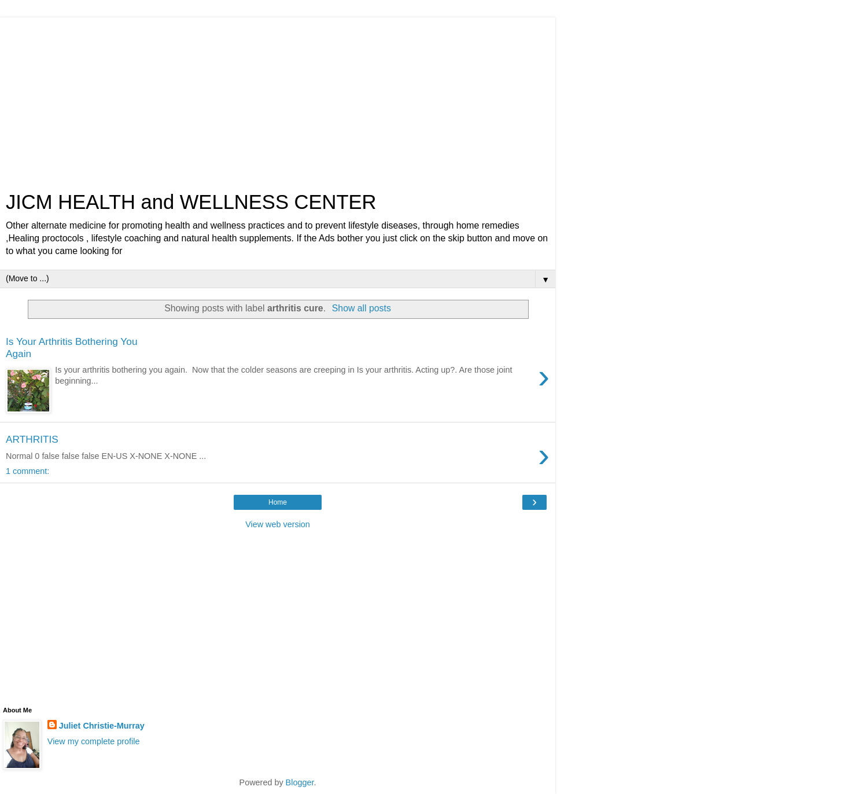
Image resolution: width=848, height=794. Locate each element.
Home (277, 502)
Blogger (300, 782)
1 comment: (27, 471)
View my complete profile (93, 741)
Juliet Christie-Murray (102, 725)
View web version (277, 524)
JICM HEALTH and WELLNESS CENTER (191, 202)
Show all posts (361, 308)
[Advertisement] (277, 98)
